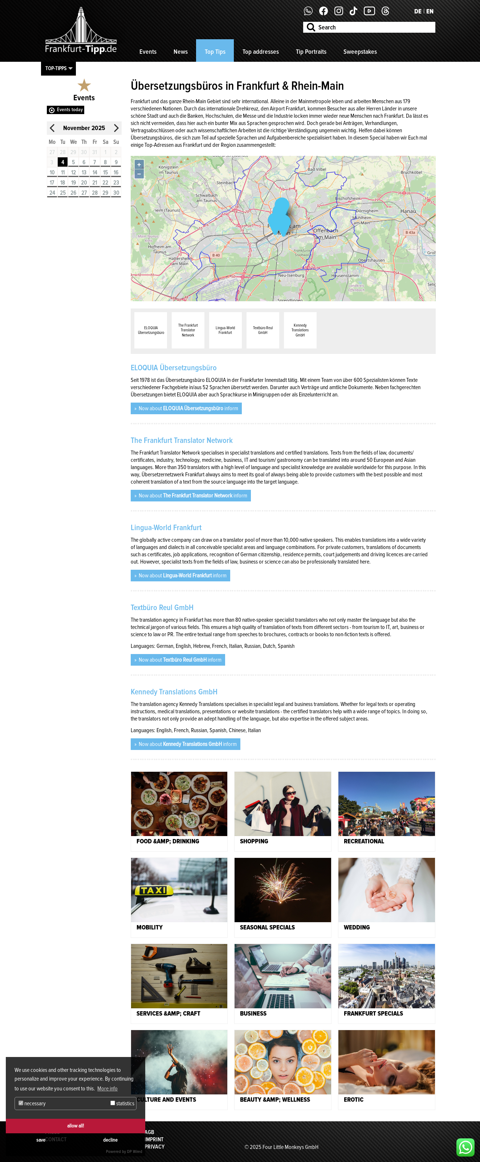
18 (62, 182)
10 (52, 172)
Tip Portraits (311, 52)
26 (73, 193)
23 (116, 182)
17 (52, 182)
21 (94, 182)
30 (116, 193)
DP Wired (134, 1151)
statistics (122, 1103)
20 (84, 182)
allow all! (75, 1126)
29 (105, 193)
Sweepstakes (360, 52)
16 (116, 172)
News (181, 52)
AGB (149, 1132)
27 (84, 193)
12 (73, 172)
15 (105, 172)
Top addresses (261, 52)
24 (52, 193)
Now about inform (188, 408)
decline (110, 1140)
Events (147, 52)
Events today (70, 109)
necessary (32, 1103)
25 (63, 193)
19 (73, 182)
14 (95, 172)
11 (63, 172)
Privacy (154, 1146)
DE (418, 11)
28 (95, 193)
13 (84, 172)
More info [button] (107, 1088)
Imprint (154, 1139)
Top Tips (215, 52)
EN (430, 11)
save (40, 1140)
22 (105, 182)
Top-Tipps (55, 68)
